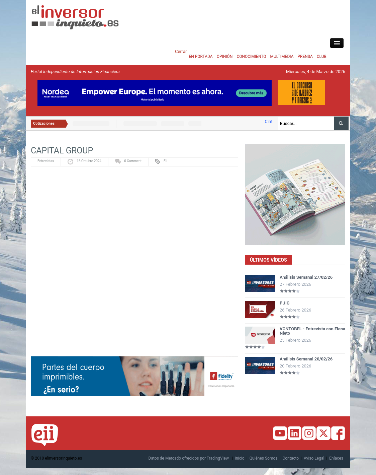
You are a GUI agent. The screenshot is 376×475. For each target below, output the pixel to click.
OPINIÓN (225, 56)
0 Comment (133, 161)
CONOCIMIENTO (251, 56)
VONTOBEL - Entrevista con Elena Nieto (312, 331)
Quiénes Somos (264, 458)
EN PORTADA (200, 56)
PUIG (285, 303)
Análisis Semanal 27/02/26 (306, 277)
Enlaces (336, 458)
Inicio (240, 458)
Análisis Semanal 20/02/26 (306, 358)
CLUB (321, 56)
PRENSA (304, 56)
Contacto (290, 458)
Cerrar (181, 51)
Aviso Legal (314, 458)
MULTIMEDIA (282, 56)
